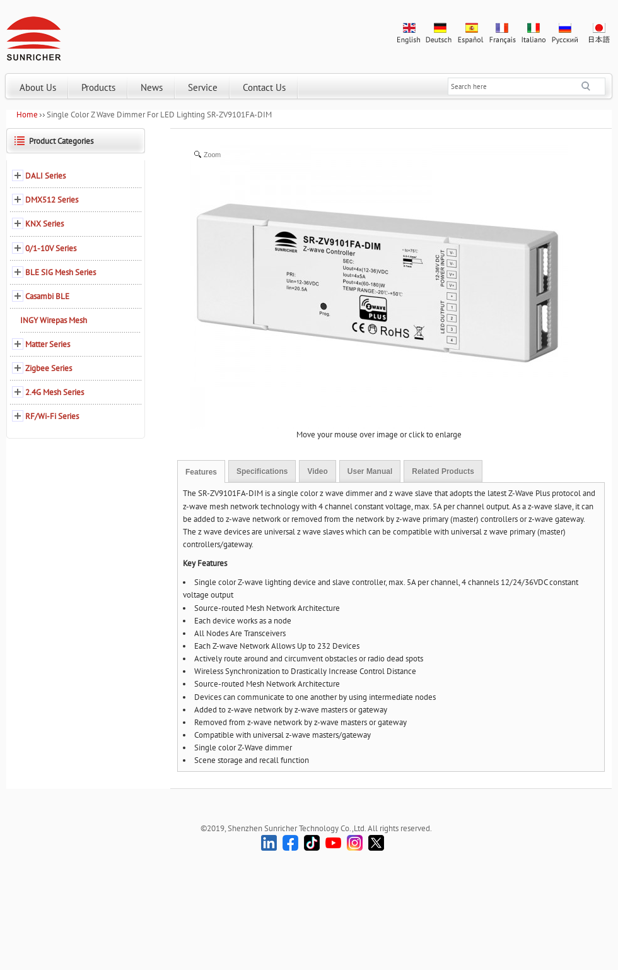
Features (201, 472)
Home (27, 114)
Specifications (262, 471)
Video (317, 471)
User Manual (369, 471)
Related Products (443, 471)
